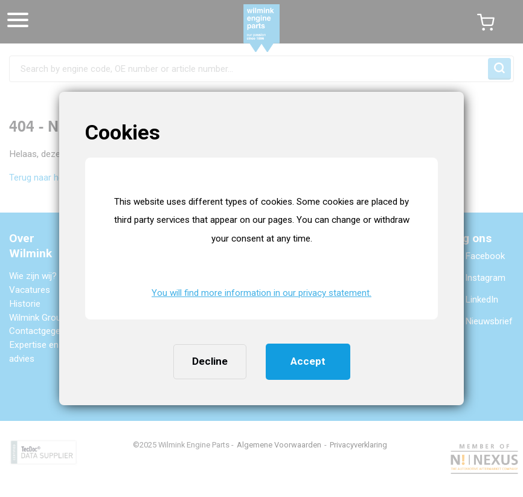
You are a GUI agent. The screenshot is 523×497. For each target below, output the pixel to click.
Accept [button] (308, 361)
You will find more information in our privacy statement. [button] (261, 292)
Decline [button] (210, 361)
